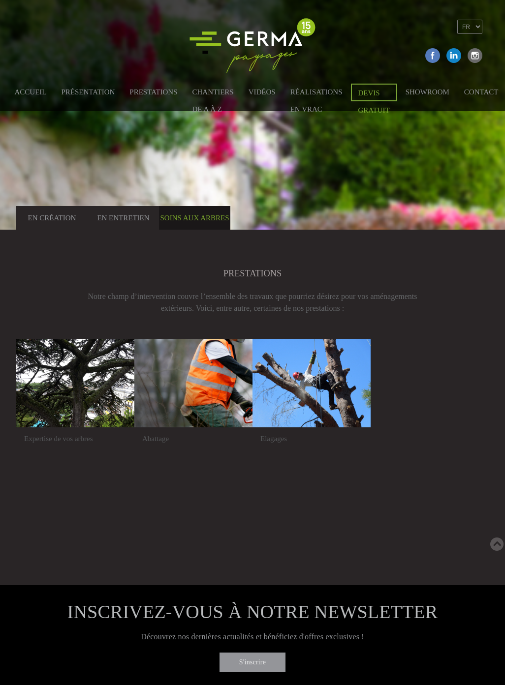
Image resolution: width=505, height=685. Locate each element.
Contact (481, 92)
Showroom (427, 92)
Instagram (475, 55)
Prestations (153, 92)
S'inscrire (252, 662)
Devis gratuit (374, 95)
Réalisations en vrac (316, 93)
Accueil (31, 92)
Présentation (88, 92)
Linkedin (453, 55)
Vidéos (262, 92)
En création (52, 218)
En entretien (123, 218)
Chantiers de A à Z (212, 93)
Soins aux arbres (194, 218)
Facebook (432, 55)
